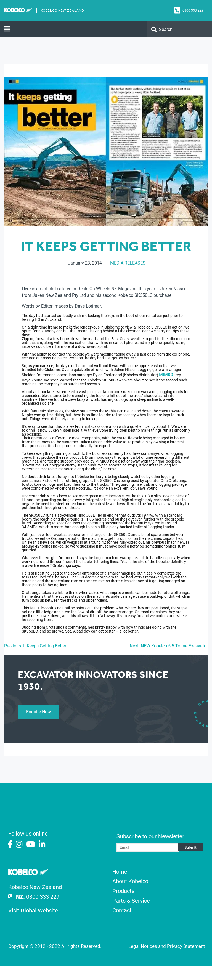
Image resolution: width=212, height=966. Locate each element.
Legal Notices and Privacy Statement (166, 946)
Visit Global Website (33, 910)
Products (123, 891)
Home (119, 871)
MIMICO (167, 374)
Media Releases (127, 263)
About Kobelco (130, 881)
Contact (122, 910)
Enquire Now (38, 711)
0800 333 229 (192, 10)
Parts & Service (131, 900)
